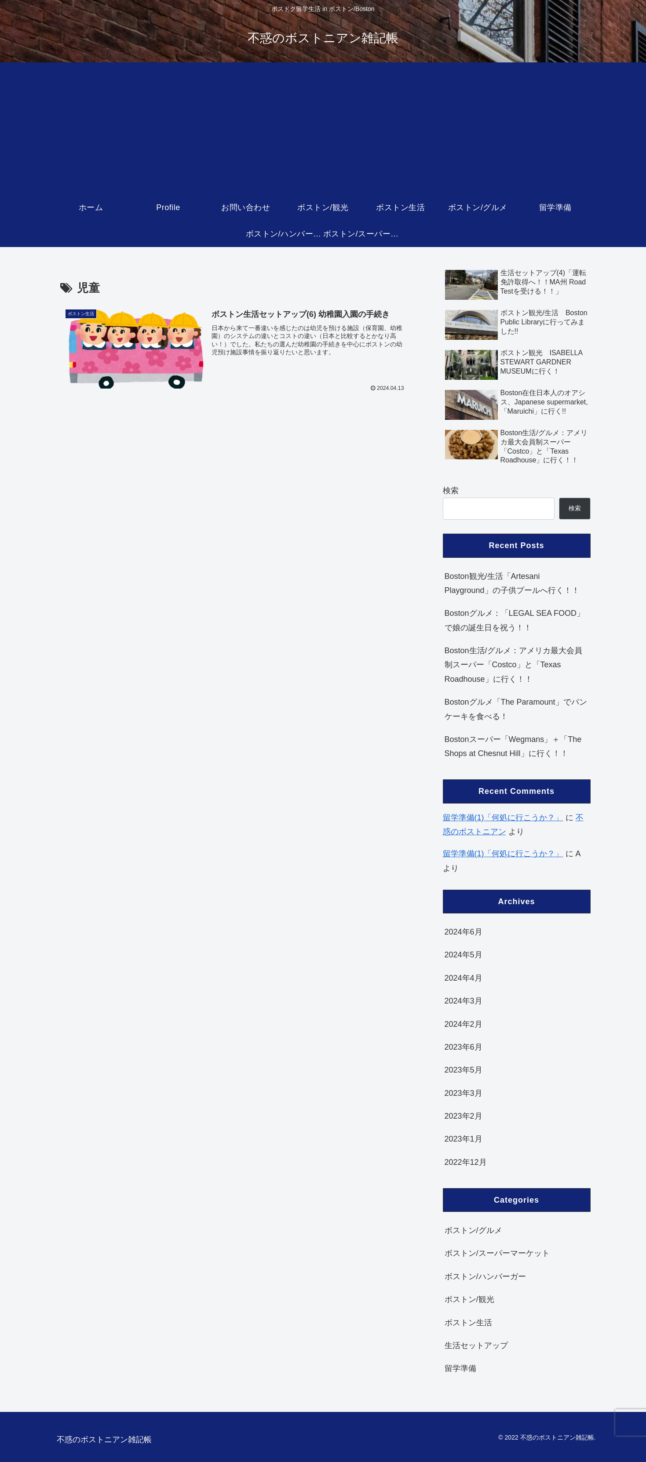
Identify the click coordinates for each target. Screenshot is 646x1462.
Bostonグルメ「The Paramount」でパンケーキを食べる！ (516, 709)
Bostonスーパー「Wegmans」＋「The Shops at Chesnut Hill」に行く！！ (513, 746)
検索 (451, 490)
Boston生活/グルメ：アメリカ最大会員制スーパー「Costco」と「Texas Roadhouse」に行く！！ (513, 665)
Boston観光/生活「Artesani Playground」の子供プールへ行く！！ (512, 583)
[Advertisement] (323, 128)
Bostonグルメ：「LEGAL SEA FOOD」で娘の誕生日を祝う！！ (514, 620)
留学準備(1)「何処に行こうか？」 (503, 817)
